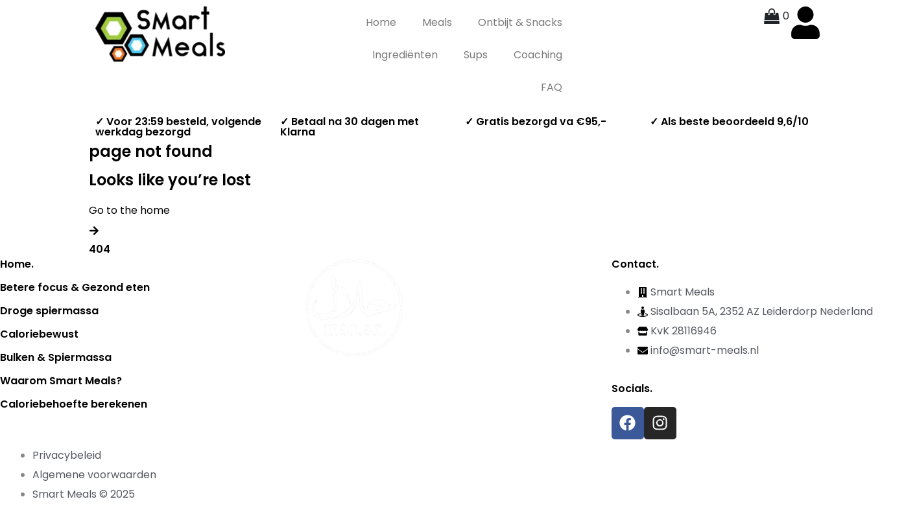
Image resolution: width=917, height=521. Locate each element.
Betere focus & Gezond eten (75, 287)
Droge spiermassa (49, 310)
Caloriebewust (39, 334)
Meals (437, 22)
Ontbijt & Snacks (520, 22)
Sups (476, 54)
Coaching (538, 54)
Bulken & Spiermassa (56, 357)
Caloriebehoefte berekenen (73, 404)
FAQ (551, 87)
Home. (17, 264)
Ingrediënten (405, 54)
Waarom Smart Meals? (61, 380)
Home (381, 22)
